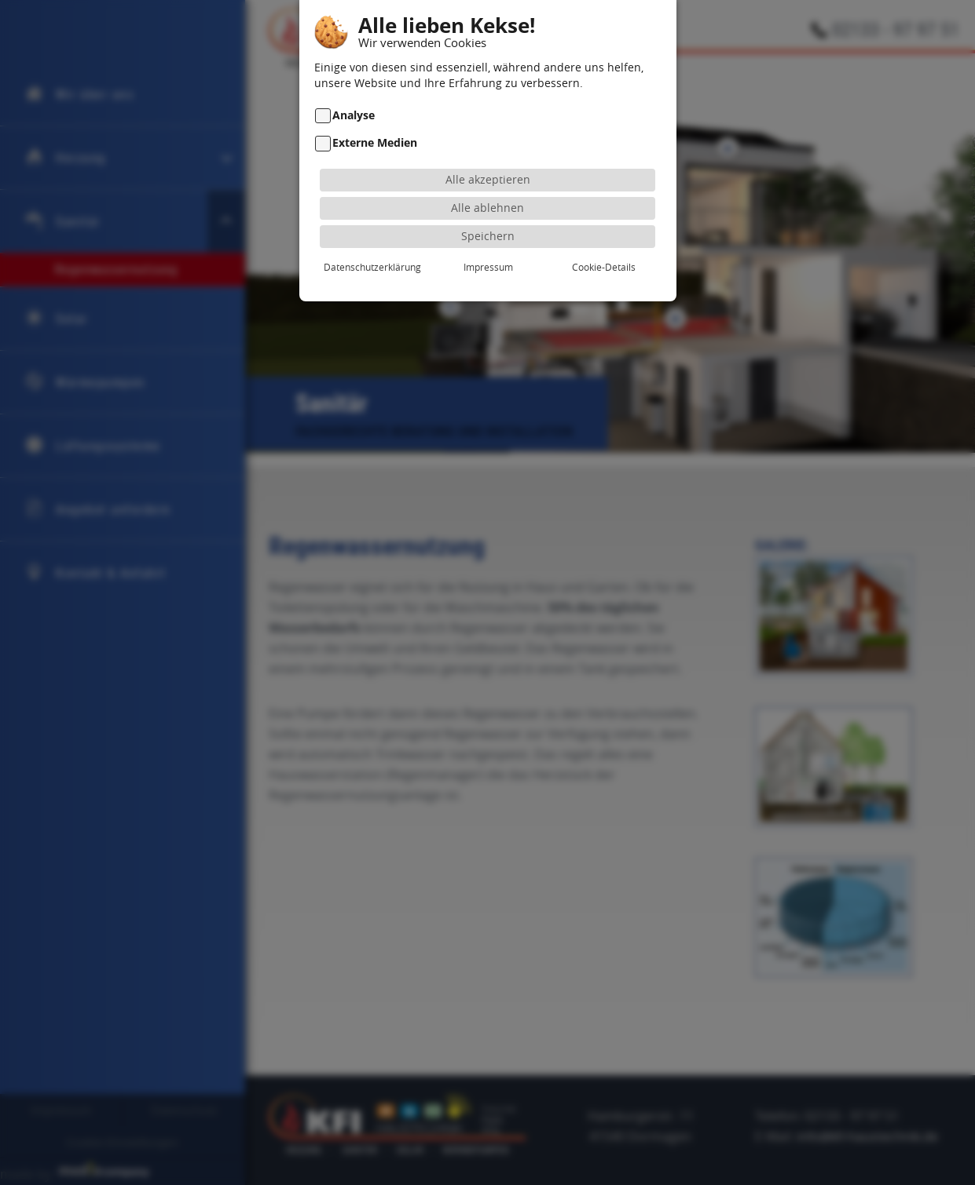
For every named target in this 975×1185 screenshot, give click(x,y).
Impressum (488, 245)
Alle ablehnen (487, 186)
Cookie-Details (604, 245)
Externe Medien (374, 121)
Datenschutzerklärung (372, 245)
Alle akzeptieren (487, 158)
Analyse (353, 93)
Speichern (488, 214)
